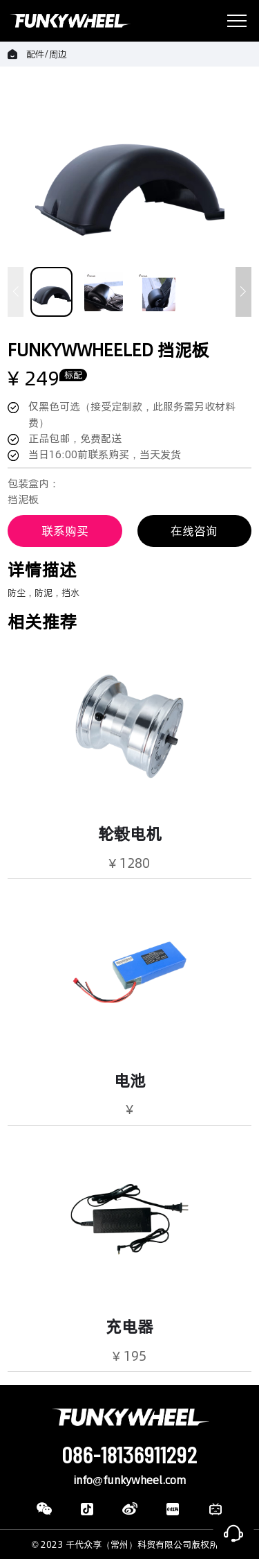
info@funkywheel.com (129, 1480)
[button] (243, 292)
